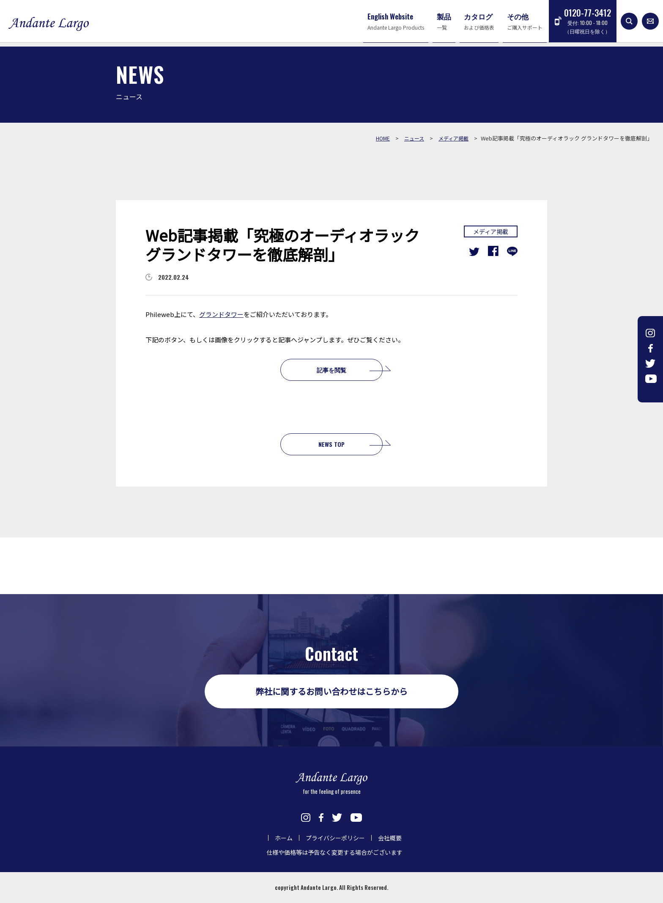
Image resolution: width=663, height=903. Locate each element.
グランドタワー (221, 314)
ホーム (284, 838)
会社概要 (390, 838)
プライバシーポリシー (335, 838)
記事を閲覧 (331, 369)
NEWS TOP (331, 444)
